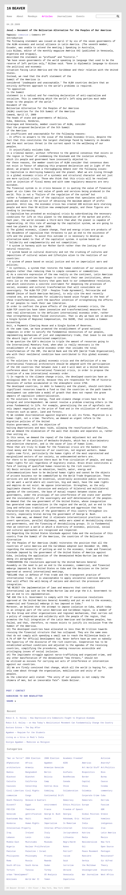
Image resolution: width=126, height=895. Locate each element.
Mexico (104, 837)
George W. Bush (52, 814)
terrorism (68, 865)
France (47, 809)
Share (10, 701)
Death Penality (15, 800)
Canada (66, 781)
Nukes (66, 847)
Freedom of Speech (73, 809)
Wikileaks (12, 879)
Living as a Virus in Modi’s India (25, 737)
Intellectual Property (19, 828)
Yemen (47, 879)
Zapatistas (69, 879)
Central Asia (51, 786)
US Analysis (50, 875)
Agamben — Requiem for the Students (25, 733)
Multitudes (31, 842)
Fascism (105, 805)
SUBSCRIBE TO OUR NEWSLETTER (24, 696)
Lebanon (11, 837)
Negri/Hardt (69, 842)
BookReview (69, 777)
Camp (46, 781)
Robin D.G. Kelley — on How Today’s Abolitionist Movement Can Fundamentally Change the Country (59, 723)
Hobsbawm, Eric (71, 819)
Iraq (9, 833)
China (85, 786)
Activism (105, 758)
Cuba (103, 795)
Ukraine (67, 870)
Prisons (48, 856)
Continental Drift (54, 795)
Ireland (29, 833)
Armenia (29, 768)
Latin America (108, 833)
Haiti (28, 819)
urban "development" (17, 875)
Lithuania (68, 837)
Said (65, 861)
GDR (102, 809)
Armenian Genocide (54, 768)
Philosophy (31, 856)
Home (9, 16)
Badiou (10, 772)
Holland (86, 819)
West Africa (107, 875)
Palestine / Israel (35, 851)
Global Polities (90, 814)
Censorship (31, 786)
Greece (104, 814)
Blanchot (30, 777)
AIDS (65, 763)
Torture (11, 870)
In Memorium (69, 823)
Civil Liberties (15, 791)
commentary (106, 791)
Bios (103, 772)
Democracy (68, 800)
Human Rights (32, 823)
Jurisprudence (70, 833)
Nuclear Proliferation (37, 847)
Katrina (86, 833)
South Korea (31, 865)
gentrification (33, 814)
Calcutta (11, 781)
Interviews (88, 828)
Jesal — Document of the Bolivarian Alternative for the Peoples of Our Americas (59, 30)
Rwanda (47, 861)
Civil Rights (32, 791)
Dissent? (11, 805)
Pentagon (105, 851)
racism (66, 856)
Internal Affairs (53, 828)
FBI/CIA (11, 809)
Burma (104, 777)
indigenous (106, 823)
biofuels (67, 772)
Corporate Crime (90, 795)
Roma (9, 861)
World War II (32, 879)
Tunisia (29, 870)
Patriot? (67, 851)
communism (23, 35)
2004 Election (32, 758)
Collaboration (70, 791)
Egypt (28, 805)
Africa (28, 763)
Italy (47, 833)
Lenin (28, 837)
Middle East (13, 842)
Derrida (105, 800)
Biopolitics (88, 772)
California (31, 781)
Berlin (47, 772)
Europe (85, 805)
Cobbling (49, 791)
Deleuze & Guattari (35, 800)
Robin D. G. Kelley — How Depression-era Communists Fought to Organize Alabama (50, 718)
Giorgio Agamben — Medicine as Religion (28, 742)
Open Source (107, 847)
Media (85, 837)
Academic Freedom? (73, 758)
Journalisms (64, 16)
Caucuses (11, 786)
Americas (86, 763)
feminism (30, 809)
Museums (48, 842)
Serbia (85, 861)
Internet (67, 828)
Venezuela (68, 875)
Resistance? (107, 856)
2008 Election (51, 758)
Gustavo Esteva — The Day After (23, 728)
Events (80, 16)
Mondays (32, 16)
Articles (47, 16)
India (85, 823)
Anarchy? (105, 763)
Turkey (47, 870)
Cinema (104, 786)
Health (47, 819)
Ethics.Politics (71, 805)
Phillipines (13, 856)
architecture (13, 768)
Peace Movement (90, 851)
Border (85, 777)
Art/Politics (108, 768)
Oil (84, 847)
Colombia (86, 791)
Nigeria (11, 847)
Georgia (67, 814)
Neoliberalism (89, 842)
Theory (104, 865)
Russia (28, 861)
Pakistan (11, 851)
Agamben (48, 763)
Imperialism (50, 823)
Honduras (11, 823)
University (106, 870)
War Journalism (90, 875)
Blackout (11, 777)
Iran (103, 828)
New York (105, 842)
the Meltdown (89, 865)
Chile (66, 786)
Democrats (87, 800)
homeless (105, 819)
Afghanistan (13, 763)
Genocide (11, 814)
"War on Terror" (15, 758)
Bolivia (48, 777)
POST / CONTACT (15, 691)
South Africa (13, 865)
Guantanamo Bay (15, 819)
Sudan (47, 865)
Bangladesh (31, 772)
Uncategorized (89, 870)
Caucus (104, 781)
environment (50, 805)
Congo (28, 795)
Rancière (86, 856)
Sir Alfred (106, 861)
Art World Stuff (90, 768)
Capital (86, 781)
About (20, 16)
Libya (47, 837)
